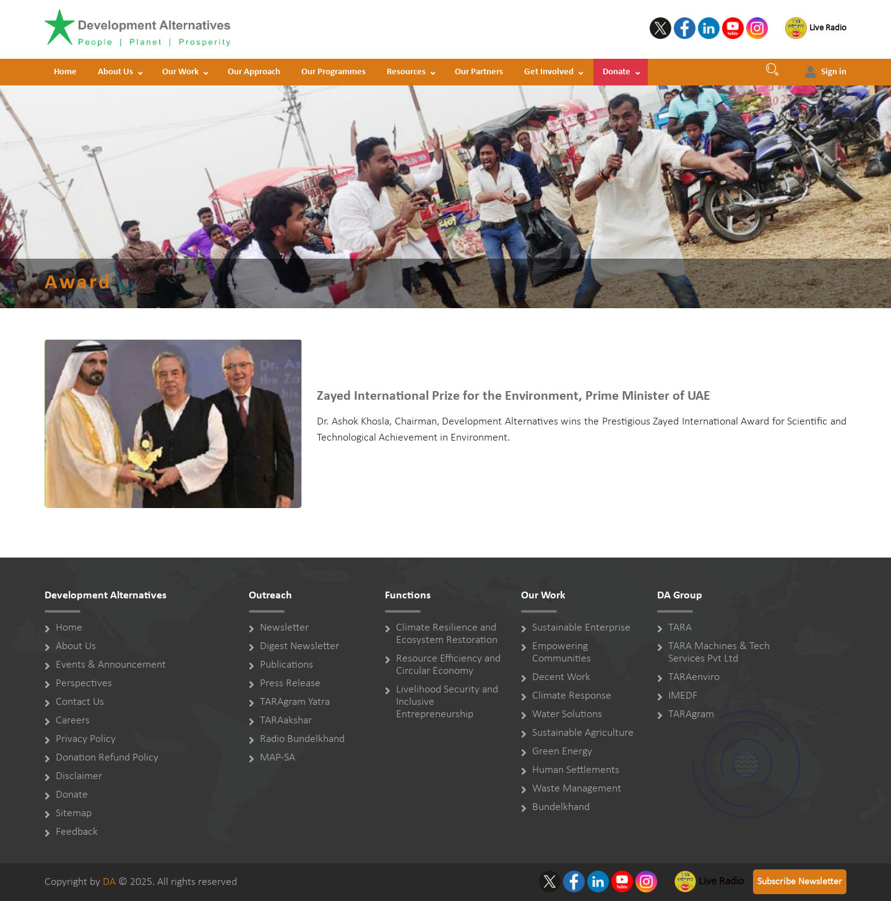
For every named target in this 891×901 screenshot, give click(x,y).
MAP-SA (277, 758)
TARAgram (691, 714)
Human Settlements (575, 770)
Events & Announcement (111, 665)
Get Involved (549, 72)
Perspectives (84, 683)
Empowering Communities (561, 652)
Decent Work (561, 677)
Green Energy (562, 751)
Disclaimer (79, 776)
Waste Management (576, 789)
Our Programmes (333, 72)
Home (65, 72)
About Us (115, 72)
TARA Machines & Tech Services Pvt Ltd (719, 652)
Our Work (180, 72)
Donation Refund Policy (107, 758)
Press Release (290, 683)
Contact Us (80, 702)
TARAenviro (694, 677)
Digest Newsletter (299, 646)
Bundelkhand (561, 807)
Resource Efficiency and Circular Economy (448, 665)
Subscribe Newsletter (799, 882)
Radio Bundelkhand (302, 739)
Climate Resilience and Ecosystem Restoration (446, 634)
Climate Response (571, 696)
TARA (680, 628)
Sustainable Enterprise (581, 628)
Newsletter (284, 628)
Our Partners (479, 72)
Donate (617, 72)
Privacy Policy (86, 739)
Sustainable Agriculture (583, 733)
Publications (286, 665)
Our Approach (254, 72)
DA (109, 882)
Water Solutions (567, 714)
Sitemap (74, 813)
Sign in (833, 72)
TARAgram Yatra (295, 702)
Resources (406, 72)
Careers (73, 720)
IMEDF (682, 696)
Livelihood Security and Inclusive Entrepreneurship (447, 702)
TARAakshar (286, 720)
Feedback (77, 832)
